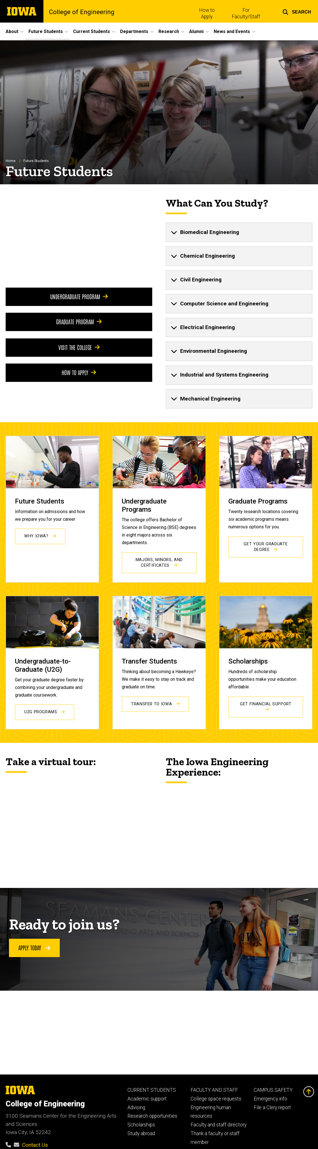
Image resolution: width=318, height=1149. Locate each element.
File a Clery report (272, 1107)
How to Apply (207, 13)
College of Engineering (81, 12)
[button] (296, 11)
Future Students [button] (45, 31)
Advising (136, 1107)
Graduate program (79, 321)
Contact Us (35, 1145)
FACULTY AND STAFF (214, 1090)
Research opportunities (152, 1116)
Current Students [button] (91, 31)
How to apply (79, 372)
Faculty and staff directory (218, 1125)
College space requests (216, 1099)
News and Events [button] (232, 31)
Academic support (147, 1099)
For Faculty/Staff (246, 13)
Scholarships (141, 1125)
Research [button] (168, 31)
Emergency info (270, 1099)
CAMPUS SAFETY (273, 1090)
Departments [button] (134, 31)
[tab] (239, 232)
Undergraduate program (79, 296)
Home (11, 161)
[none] (239, 232)
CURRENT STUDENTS (151, 1090)
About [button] (12, 31)
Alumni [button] (196, 31)
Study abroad (141, 1133)
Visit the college (79, 347)
